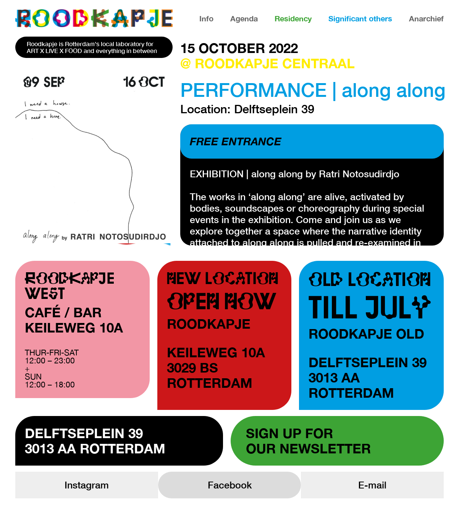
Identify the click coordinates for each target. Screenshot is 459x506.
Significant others (360, 18)
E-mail (372, 484)
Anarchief (426, 18)
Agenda (244, 18)
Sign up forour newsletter (308, 440)
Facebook (230, 484)
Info (206, 18)
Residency (293, 18)
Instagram (87, 484)
